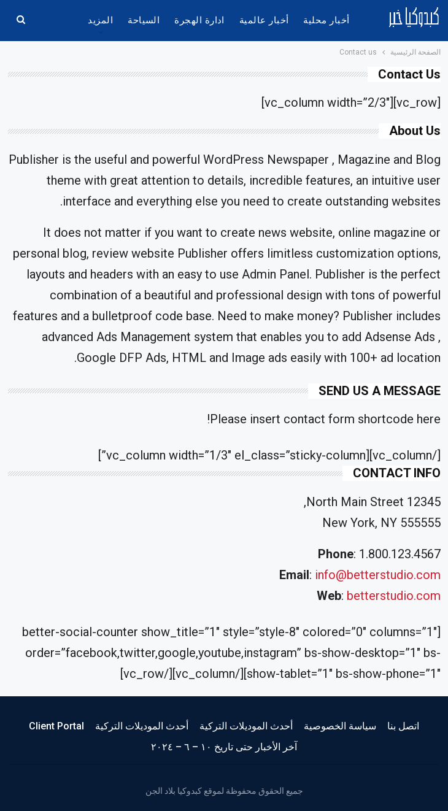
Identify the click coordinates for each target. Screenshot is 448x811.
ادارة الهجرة (199, 20)
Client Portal (56, 726)
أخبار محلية (326, 20)
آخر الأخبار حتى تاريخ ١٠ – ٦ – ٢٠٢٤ (224, 747)
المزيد (100, 20)
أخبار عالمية (264, 20)
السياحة (144, 20)
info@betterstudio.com (378, 574)
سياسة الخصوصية (340, 726)
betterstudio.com (394, 595)
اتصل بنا (403, 726)
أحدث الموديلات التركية (246, 726)
